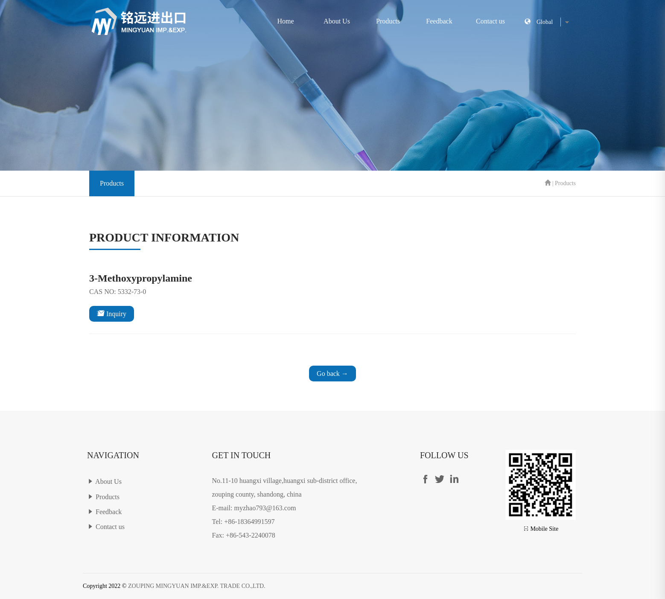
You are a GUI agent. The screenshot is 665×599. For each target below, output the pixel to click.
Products (388, 21)
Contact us (490, 21)
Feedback (439, 21)
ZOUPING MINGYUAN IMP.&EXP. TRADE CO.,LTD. (196, 586)
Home (285, 21)
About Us (337, 21)
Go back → (332, 373)
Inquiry (111, 313)
